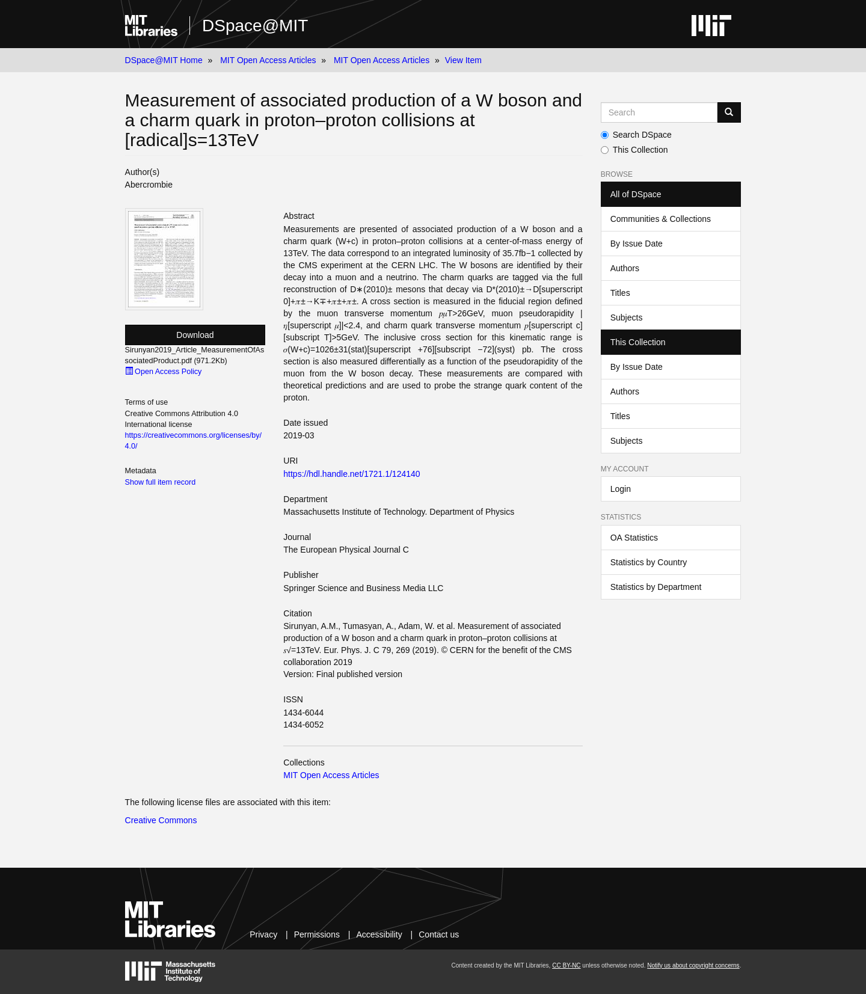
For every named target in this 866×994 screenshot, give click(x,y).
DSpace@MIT (255, 25)
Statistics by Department (656, 587)
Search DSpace (636, 135)
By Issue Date (636, 243)
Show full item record (160, 482)
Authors (624, 268)
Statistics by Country (648, 562)
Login (620, 489)
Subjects (626, 317)
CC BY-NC (566, 965)
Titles (620, 293)
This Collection (634, 150)
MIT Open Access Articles (268, 60)
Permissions (317, 934)
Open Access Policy (163, 371)
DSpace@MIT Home (164, 60)
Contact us (439, 934)
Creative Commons (161, 820)
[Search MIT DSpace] (659, 112)
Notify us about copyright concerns (693, 965)
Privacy (263, 934)
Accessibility (379, 934)
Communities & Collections (660, 219)
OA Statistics (634, 537)
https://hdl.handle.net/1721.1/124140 (351, 474)
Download (194, 335)
